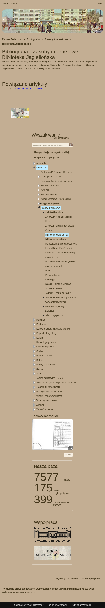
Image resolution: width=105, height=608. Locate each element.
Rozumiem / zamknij (57, 605)
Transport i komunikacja (48, 387)
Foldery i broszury (50, 185)
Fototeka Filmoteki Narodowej (60, 252)
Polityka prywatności (81, 605)
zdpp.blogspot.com (54, 315)
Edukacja (41, 324)
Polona (48, 270)
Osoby (39, 351)
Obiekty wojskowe (45, 346)
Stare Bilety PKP (53, 288)
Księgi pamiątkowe (50, 203)
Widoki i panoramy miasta (49, 396)
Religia (39, 360)
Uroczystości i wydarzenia (49, 391)
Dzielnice (41, 320)
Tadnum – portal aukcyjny (58, 293)
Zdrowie (40, 405)
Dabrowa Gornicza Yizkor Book (56, 181)
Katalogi (45, 190)
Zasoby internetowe (50, 208)
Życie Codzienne (44, 409)
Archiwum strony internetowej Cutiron (60, 228)
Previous (4, 19)
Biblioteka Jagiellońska (56, 235)
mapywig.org (51, 257)
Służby (39, 369)
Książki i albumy (49, 194)
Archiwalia (41, 163)
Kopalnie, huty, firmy (46, 333)
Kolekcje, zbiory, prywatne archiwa (53, 328)
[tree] (52, 286)
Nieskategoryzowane (46, 342)
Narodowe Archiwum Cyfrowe (60, 261)
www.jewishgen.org (55, 306)
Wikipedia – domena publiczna (60, 297)
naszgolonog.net (53, 266)
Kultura (39, 337)
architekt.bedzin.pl (54, 212)
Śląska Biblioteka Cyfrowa (58, 284)
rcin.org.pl (50, 279)
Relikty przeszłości (45, 364)
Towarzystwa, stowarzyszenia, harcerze (56, 382)
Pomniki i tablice (44, 355)
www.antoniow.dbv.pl (55, 302)
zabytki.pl (50, 311)
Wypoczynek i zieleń (46, 400)
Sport (39, 373)
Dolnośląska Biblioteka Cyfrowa (61, 243)
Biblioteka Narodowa (55, 239)
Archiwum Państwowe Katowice (56, 172)
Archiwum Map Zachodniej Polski (58, 219)
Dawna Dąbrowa (10, 3)
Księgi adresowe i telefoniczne (56, 199)
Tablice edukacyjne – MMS (49, 378)
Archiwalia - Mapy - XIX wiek (28, 88)
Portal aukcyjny (52, 275)
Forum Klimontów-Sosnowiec (59, 248)
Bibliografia (41, 167)
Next (101, 19)
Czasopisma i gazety (51, 176)
